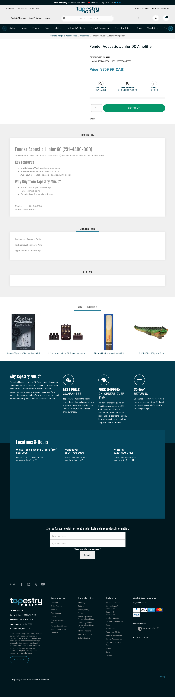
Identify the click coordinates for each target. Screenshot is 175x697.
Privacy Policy (83, 609)
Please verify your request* (87, 548)
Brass (139, 28)
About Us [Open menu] (34, 8)
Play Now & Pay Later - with (106, 2)
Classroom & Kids (113, 632)
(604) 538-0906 (21, 619)
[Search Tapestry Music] (87, 18)
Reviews (109, 655)
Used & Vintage (36, 18)
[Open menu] (7, 18)
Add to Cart (134, 108)
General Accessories (114, 639)
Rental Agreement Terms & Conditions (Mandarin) (86, 625)
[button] (100, 87)
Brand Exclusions (85, 634)
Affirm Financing (84, 631)
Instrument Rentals (160, 8)
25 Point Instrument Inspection (58, 630)
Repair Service (141, 8)
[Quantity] (96, 108)
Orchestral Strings (123, 28)
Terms (80, 613)
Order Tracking (56, 606)
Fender (106, 56)
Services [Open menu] (10, 8)
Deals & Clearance (19, 18)
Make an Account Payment (57, 621)
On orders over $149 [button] (127, 90)
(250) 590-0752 (20, 629)
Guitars (12, 28)
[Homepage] (87, 10)
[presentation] (4, 28)
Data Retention (84, 638)
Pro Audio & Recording (115, 621)
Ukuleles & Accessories (111, 613)
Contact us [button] (22, 8)
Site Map (162, 676)
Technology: (21, 244)
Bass (47, 28)
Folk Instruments (112, 618)
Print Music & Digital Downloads (113, 643)
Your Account (56, 613)
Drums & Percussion (100, 28)
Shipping (81, 602)
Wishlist (54, 609)
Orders (53, 616)
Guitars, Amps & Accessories (63, 35)
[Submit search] (64, 18)
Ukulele (58, 28)
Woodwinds (152, 28)
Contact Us (19, 659)
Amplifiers (84, 35)
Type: (18, 250)
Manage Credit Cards (59, 626)
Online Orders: (16, 615)
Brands (108, 648)
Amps (24, 28)
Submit (87, 555)
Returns (81, 606)
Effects (35, 28)
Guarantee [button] (100, 90)
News (47, 18)
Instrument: (21, 239)
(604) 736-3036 (21, 624)
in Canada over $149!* (70, 2)
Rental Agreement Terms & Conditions (86, 617)
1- (23, 615)
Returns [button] (154, 90)
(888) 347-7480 (30, 615)
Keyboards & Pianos (76, 28)
